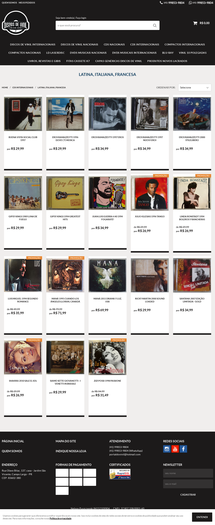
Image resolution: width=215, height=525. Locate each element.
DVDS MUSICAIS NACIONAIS (88, 52)
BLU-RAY (168, 52)
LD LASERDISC (55, 52)
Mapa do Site (66, 441)
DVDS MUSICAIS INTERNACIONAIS (134, 52)
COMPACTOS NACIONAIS (24, 52)
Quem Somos (9, 2)
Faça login (81, 18)
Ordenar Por (165, 87)
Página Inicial (13, 441)
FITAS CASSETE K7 (78, 61)
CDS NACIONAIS (114, 44)
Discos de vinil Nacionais (79, 44)
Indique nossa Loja (71, 451)
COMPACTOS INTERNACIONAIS (185, 44)
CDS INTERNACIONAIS (144, 44)
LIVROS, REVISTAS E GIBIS (44, 61)
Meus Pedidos (27, 2)
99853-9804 (174, 2)
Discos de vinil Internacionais (32, 44)
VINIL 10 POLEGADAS (193, 52)
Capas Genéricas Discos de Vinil (118, 61)
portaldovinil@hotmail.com (124, 454)
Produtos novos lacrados (167, 61)
